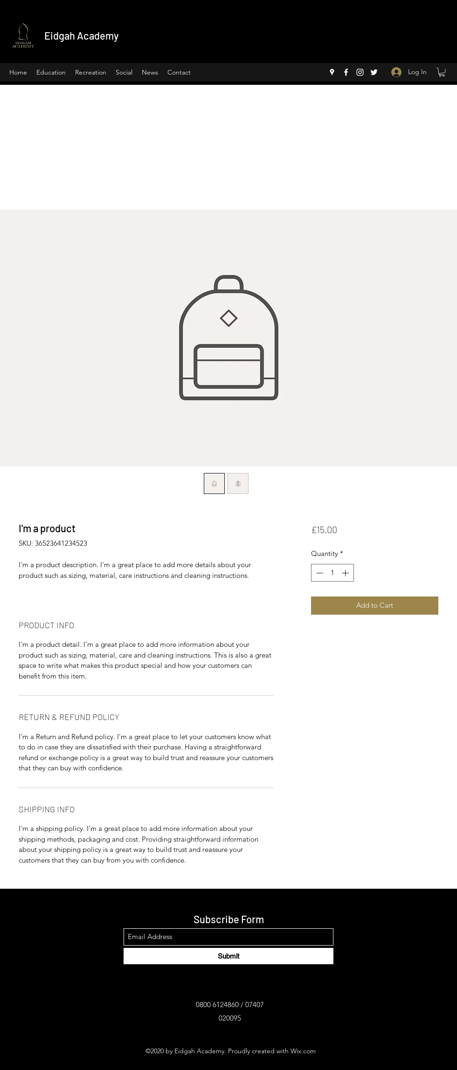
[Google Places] (332, 72)
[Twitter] (374, 72)
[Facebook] (346, 72)
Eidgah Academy (81, 35)
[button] (441, 72)
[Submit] (228, 956)
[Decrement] (318, 573)
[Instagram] (360, 72)
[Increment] (346, 573)
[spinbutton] (332, 573)
